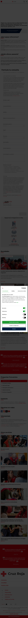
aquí (17, 302)
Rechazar (14, 328)
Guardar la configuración (14, 325)
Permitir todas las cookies (14, 322)
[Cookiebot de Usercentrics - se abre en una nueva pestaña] (21, 288)
